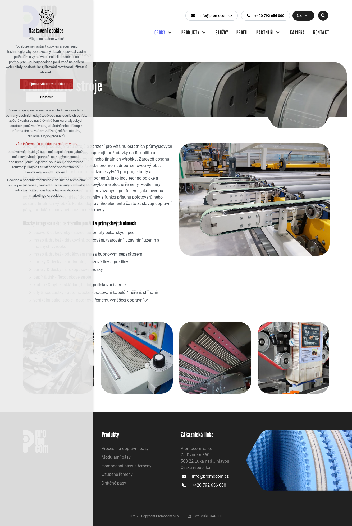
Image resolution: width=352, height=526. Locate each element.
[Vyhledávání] (323, 16)
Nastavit (26, 97)
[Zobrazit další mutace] (306, 15)
